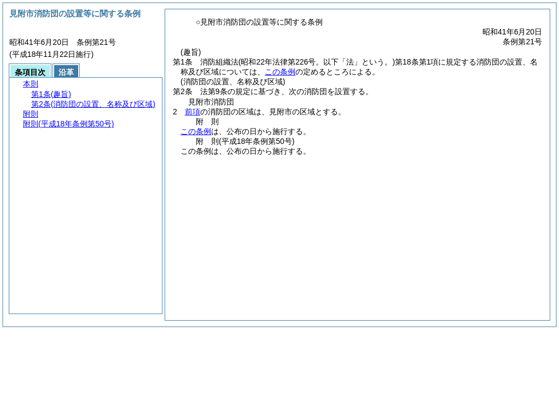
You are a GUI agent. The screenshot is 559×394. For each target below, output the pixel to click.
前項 (192, 111)
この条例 (280, 71)
